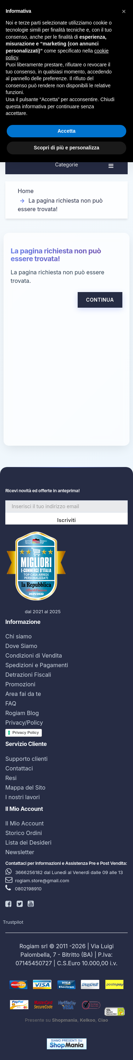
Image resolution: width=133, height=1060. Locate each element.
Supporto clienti (26, 758)
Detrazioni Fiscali (28, 674)
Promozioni (20, 684)
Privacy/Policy (24, 722)
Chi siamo (18, 636)
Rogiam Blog (22, 712)
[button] (123, 11)
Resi (11, 777)
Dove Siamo (21, 645)
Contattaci (19, 768)
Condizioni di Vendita (33, 655)
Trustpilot (13, 922)
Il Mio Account (24, 823)
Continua (100, 300)
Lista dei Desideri (28, 842)
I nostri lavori (22, 797)
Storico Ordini (23, 832)
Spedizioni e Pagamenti (36, 665)
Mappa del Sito (25, 787)
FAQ (10, 703)
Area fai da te (23, 693)
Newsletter (19, 852)
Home (26, 190)
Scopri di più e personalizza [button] (66, 147)
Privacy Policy (25, 732)
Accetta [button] (66, 131)
